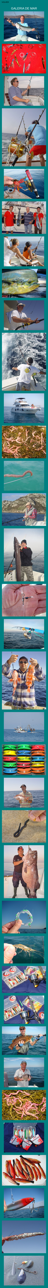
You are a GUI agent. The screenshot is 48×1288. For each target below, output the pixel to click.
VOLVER (5, 2)
